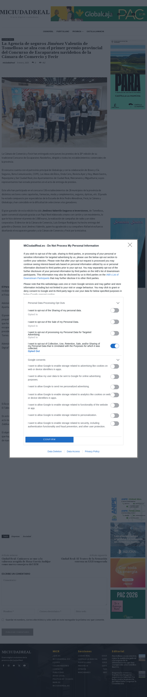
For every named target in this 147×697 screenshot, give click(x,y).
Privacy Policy (92, 451)
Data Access (73, 451)
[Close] (131, 246)
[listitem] (73, 303)
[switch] (114, 310)
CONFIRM (49, 439)
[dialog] (73, 348)
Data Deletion (55, 451)
